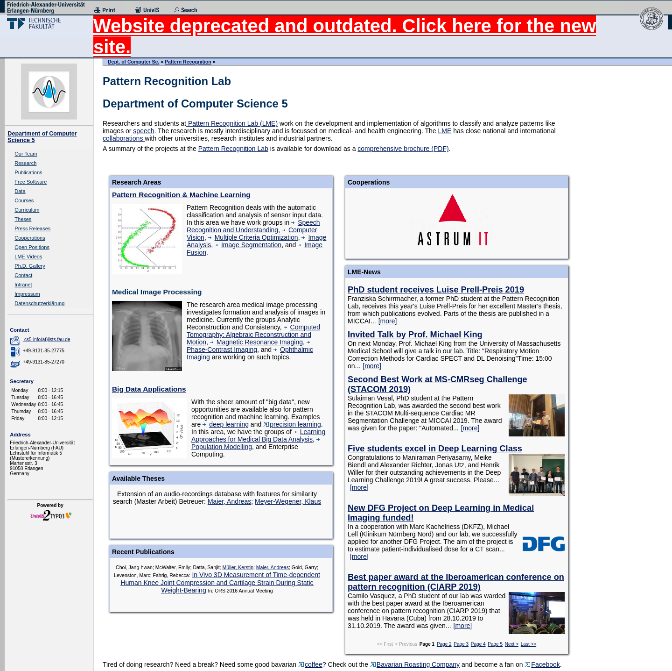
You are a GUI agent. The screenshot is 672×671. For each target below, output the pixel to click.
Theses (22, 219)
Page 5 (495, 644)
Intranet (23, 284)
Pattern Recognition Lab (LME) (232, 123)
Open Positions (31, 247)
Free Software (30, 182)
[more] (387, 321)
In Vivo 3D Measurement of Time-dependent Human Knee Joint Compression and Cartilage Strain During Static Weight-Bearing (220, 582)
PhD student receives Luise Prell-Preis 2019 (436, 289)
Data (19, 191)
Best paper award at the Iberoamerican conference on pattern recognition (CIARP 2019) (456, 582)
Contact (23, 275)
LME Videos (28, 256)
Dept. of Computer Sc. (133, 61)
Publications (28, 172)
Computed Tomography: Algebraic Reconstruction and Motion (253, 334)
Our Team (25, 154)
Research (25, 163)
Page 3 (461, 644)
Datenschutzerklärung (39, 303)
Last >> (528, 644)
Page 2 (444, 644)
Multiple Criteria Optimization (253, 237)
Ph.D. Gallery (29, 266)
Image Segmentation (248, 245)
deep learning (226, 424)
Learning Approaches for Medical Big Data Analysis (258, 435)
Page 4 (478, 644)
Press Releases (32, 228)
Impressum (27, 294)
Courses (24, 200)
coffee (310, 664)
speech (143, 131)
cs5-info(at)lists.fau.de (47, 339)
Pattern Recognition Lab (233, 148)
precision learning (292, 424)
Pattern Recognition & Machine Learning (181, 195)
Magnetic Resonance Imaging (256, 342)
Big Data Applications (149, 389)
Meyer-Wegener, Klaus (288, 501)
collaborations (124, 138)
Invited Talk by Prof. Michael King (415, 334)
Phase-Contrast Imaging (250, 346)
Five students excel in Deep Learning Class (435, 448)
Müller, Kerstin (237, 567)
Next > (511, 644)
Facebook (542, 664)
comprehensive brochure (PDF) (402, 148)
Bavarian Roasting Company (415, 664)
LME (445, 131)
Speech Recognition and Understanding (253, 226)
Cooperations (29, 238)
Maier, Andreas (229, 501)
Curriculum (26, 210)
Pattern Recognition (188, 61)
